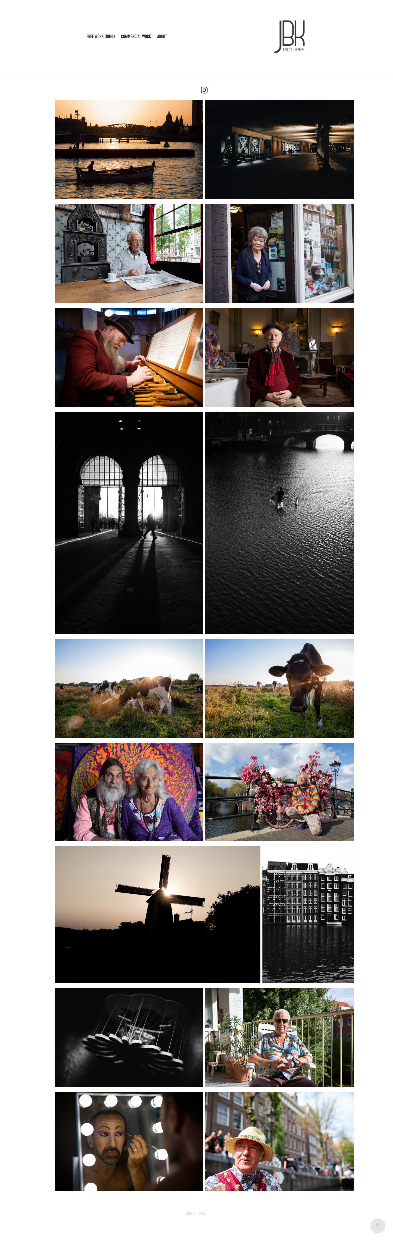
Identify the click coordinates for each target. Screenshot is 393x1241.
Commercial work (136, 36)
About (162, 36)
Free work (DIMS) (100, 36)
